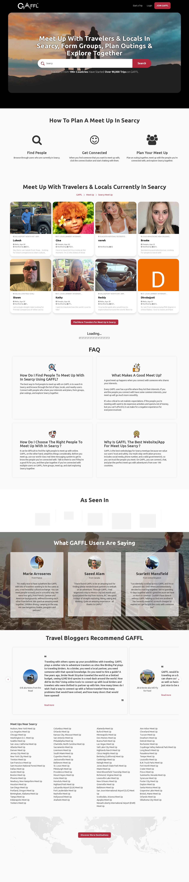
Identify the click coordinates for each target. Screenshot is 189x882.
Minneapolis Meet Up (106, 735)
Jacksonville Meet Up (63, 759)
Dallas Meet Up (17, 769)
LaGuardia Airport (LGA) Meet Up (68, 787)
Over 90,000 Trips (116, 71)
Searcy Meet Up (105, 195)
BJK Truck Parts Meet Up (151, 763)
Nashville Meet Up (62, 794)
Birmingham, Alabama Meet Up (24, 794)
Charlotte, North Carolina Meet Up (69, 744)
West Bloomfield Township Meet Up (113, 772)
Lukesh (17, 240)
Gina (58, 240)
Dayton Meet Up (147, 784)
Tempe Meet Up (147, 756)
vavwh (102, 240)
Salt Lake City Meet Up (107, 747)
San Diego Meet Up (19, 787)
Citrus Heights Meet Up (107, 753)
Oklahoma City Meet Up (151, 800)
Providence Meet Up (63, 772)
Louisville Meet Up (148, 759)
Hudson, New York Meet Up (22, 728)
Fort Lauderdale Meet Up (65, 790)
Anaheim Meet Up (62, 800)
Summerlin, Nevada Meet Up (153, 775)
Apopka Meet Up (104, 800)
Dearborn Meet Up (148, 738)
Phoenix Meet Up (18, 778)
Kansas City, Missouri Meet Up (67, 735)
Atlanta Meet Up (17, 747)
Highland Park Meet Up (64, 784)
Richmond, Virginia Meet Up (109, 775)
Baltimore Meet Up (62, 763)
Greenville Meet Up (105, 784)
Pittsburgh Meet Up (62, 769)
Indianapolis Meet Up (20, 800)
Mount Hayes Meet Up (64, 775)
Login (149, 5)
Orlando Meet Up (61, 731)
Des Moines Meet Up (106, 738)
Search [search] (142, 63)
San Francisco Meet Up (20, 763)
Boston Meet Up (17, 775)
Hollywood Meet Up (63, 797)
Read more (49, 705)
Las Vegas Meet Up (105, 744)
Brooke (145, 240)
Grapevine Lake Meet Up (151, 790)
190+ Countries (78, 71)
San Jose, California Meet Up (23, 744)
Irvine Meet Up (60, 778)
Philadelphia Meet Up (63, 741)
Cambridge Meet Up (106, 759)
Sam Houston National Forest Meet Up (27, 766)
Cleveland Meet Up (149, 731)
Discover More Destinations (94, 835)
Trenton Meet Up (18, 759)
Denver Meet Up (17, 750)
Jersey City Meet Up (19, 753)
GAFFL (79, 195)
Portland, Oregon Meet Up (22, 790)
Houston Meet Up (18, 784)
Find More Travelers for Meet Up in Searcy (94, 322)
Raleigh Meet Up (104, 763)
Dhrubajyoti (148, 297)
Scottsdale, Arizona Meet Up (110, 797)
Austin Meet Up (17, 772)
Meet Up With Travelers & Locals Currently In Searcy (94, 187)
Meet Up (90, 195)
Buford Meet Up (104, 731)
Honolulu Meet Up (62, 781)
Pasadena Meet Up (148, 753)
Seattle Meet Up (17, 741)
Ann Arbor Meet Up (149, 728)
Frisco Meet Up (147, 772)
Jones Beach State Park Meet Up (112, 766)
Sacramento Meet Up (63, 747)
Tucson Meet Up (147, 735)
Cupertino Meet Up (62, 756)
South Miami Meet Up (63, 753)
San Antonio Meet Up (63, 738)
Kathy (59, 297)
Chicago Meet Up (18, 735)
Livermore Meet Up (62, 750)
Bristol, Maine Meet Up (150, 794)
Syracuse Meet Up (148, 778)
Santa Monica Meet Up (150, 787)
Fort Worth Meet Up (149, 766)
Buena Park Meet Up (106, 741)
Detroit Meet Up (147, 741)
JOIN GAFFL (162, 5)
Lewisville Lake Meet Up (108, 778)
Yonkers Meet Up (18, 803)
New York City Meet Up (20, 756)
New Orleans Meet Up (107, 781)
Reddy (102, 297)
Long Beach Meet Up (149, 750)
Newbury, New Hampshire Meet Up (26, 781)
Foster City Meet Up (149, 781)
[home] (28, 6)
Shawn (17, 297)
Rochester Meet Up (149, 744)
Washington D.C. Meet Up (22, 738)
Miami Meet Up (103, 769)
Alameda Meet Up (105, 728)
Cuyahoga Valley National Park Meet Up (158, 747)
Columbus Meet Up (62, 728)
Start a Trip (137, 5)
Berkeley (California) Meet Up (110, 756)
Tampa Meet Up (17, 797)
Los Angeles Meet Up (20, 731)
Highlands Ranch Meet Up (108, 750)
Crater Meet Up (147, 769)
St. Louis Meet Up (62, 766)
